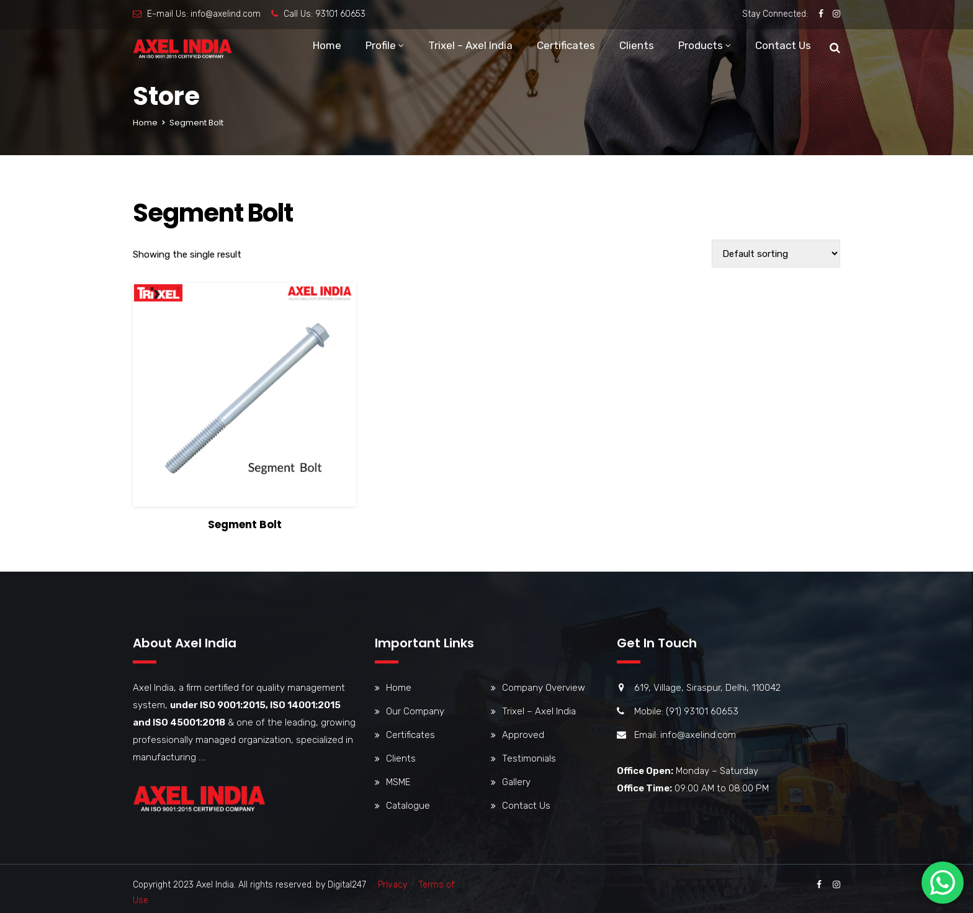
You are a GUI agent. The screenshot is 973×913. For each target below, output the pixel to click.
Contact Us (783, 46)
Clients (636, 46)
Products (700, 46)
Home (327, 46)
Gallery (516, 782)
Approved (523, 734)
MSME (398, 782)
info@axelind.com (226, 14)
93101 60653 (340, 14)
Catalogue (408, 805)
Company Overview (543, 687)
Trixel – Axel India (470, 46)
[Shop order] (776, 254)
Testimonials (529, 758)
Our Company (415, 711)
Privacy (392, 884)
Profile (380, 46)
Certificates (566, 46)
